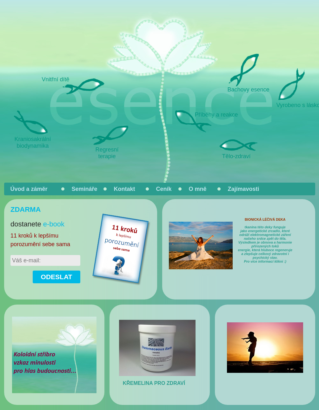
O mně (198, 189)
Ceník (164, 189)
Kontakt (124, 189)
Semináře (84, 189)
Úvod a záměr (29, 189)
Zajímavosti (243, 189)
